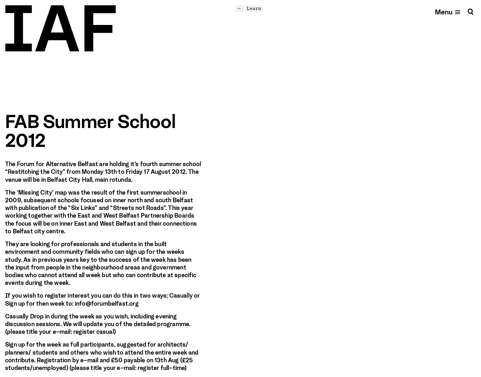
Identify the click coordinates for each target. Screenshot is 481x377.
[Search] (470, 11)
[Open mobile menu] (448, 11)
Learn (254, 8)
